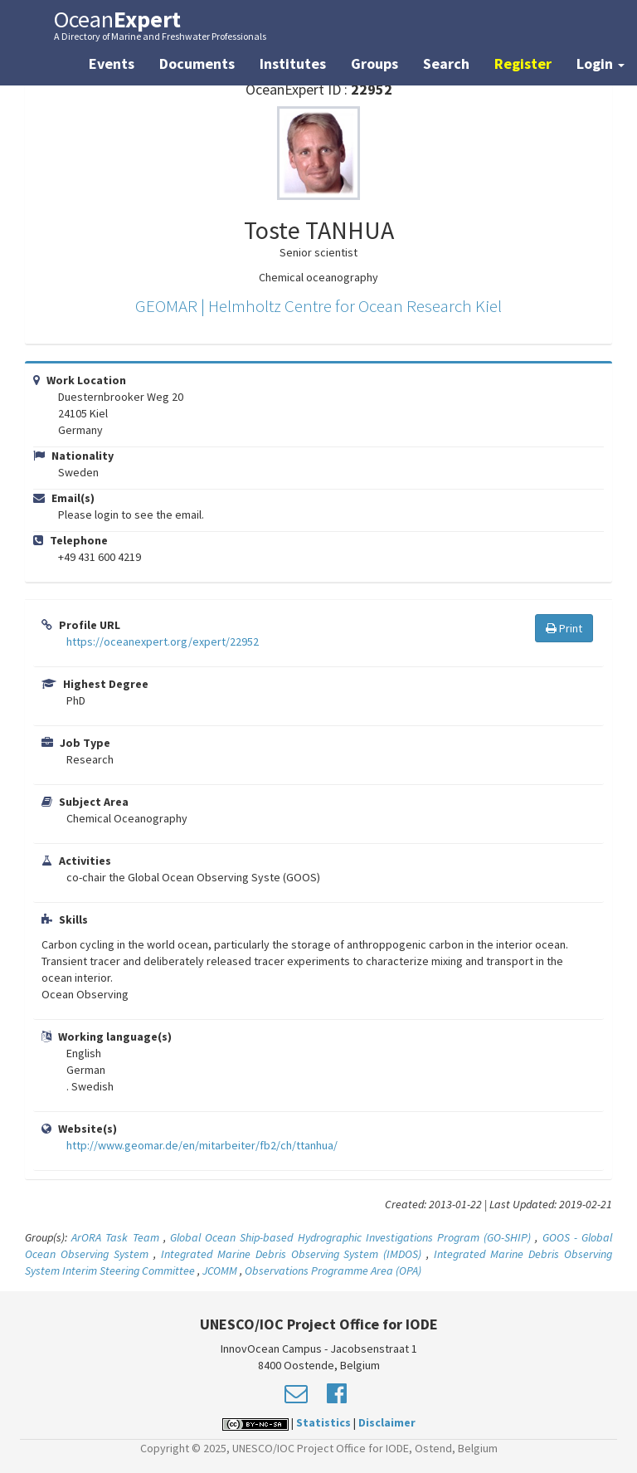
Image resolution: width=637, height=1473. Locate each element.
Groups (374, 63)
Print (564, 628)
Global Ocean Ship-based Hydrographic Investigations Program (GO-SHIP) (350, 1237)
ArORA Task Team (114, 1237)
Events (111, 63)
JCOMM (219, 1270)
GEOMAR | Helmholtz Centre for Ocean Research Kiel (318, 306)
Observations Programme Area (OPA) (333, 1270)
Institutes (293, 63)
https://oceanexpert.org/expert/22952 (162, 641)
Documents (197, 63)
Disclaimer (387, 1422)
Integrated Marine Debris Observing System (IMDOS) (291, 1253)
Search (446, 63)
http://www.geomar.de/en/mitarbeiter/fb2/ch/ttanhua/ (202, 1145)
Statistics (323, 1422)
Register (523, 63)
